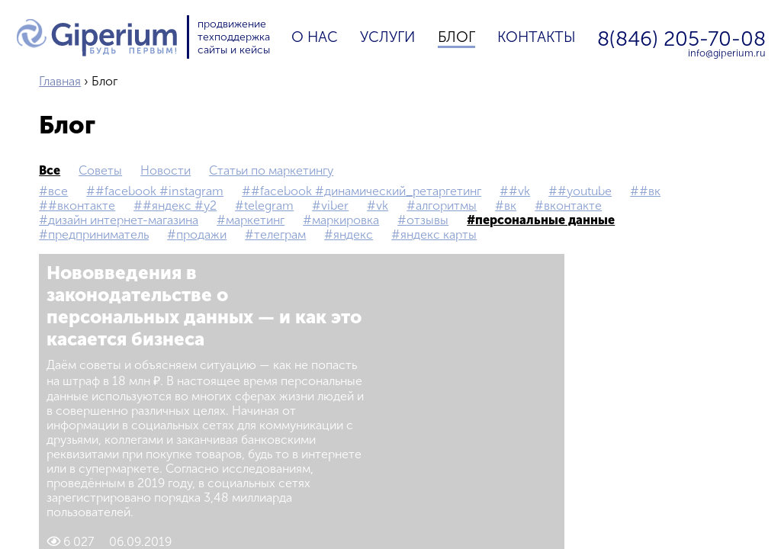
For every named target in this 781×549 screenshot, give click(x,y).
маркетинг (255, 220)
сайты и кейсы (234, 49)
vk (382, 205)
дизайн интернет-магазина (123, 220)
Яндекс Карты (438, 234)
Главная (60, 81)
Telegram (269, 205)
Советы (100, 170)
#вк (649, 191)
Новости (165, 170)
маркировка (345, 220)
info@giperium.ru (727, 54)
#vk (519, 191)
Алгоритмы (446, 205)
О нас (314, 37)
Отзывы (427, 220)
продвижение (232, 24)
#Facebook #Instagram (159, 191)
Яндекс (353, 234)
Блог (456, 37)
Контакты (536, 37)
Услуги (387, 37)
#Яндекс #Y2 (180, 205)
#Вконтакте (81, 205)
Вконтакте (573, 205)
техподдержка (234, 36)
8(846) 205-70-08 (681, 38)
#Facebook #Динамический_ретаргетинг (366, 191)
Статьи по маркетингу (271, 170)
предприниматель (98, 234)
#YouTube (585, 191)
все (49, 170)
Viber (335, 205)
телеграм (280, 234)
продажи (201, 234)
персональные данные (545, 220)
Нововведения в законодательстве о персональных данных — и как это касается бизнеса (204, 306)
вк (510, 205)
